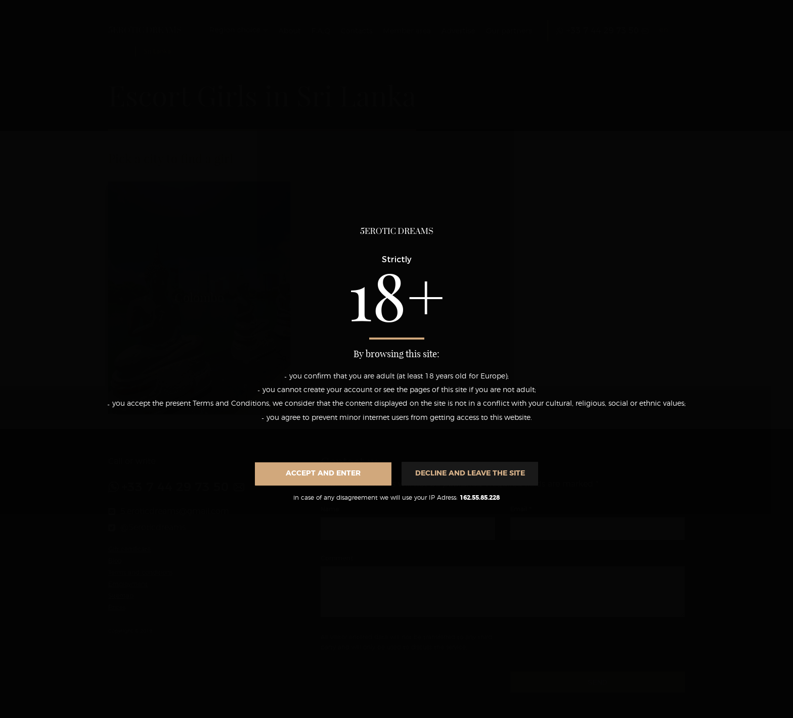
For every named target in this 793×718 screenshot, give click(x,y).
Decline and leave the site (470, 473)
